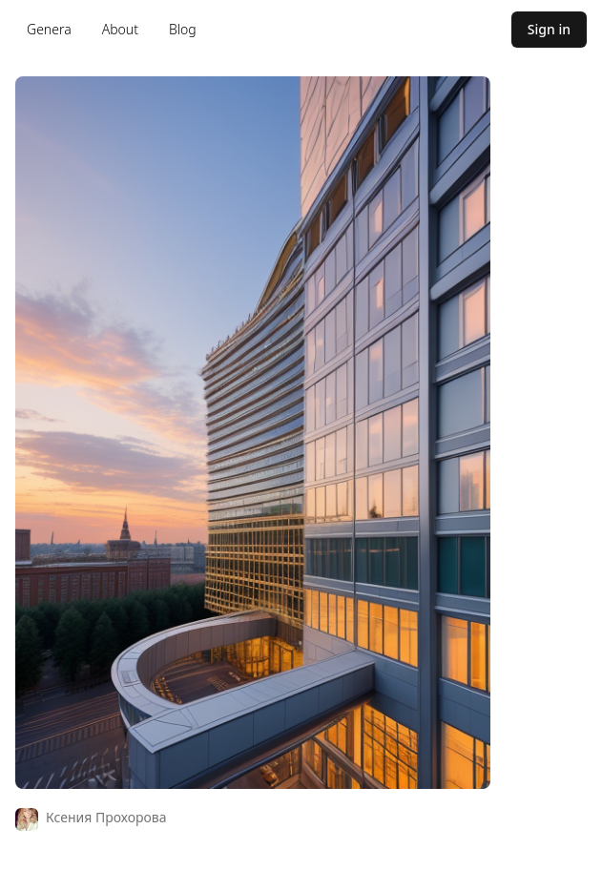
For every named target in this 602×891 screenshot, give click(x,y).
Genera (49, 29)
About (120, 29)
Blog (183, 29)
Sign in (549, 29)
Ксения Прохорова (106, 817)
